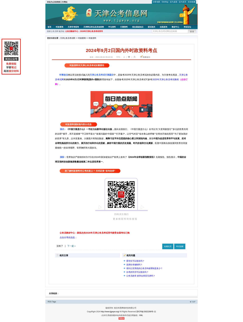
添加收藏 (191, 2)
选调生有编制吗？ (134, 264)
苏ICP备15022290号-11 (146, 312)
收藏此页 (168, 246)
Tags (54, 302)
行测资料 (124, 27)
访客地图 (156, 2)
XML (141, 315)
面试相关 (151, 27)
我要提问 (146, 57)
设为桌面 (173, 2)
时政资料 (92, 38)
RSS (50, 302)
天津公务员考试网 (67, 38)
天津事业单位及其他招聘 (93, 27)
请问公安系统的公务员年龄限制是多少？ (144, 268)
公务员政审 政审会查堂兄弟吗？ (140, 276)
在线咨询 (163, 27)
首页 (49, 27)
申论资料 (112, 27)
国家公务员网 (52, 31)
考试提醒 (179, 246)
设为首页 (182, 2)
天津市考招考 (73, 27)
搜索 (192, 32)
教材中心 (175, 27)
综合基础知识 (137, 27)
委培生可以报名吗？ (135, 261)
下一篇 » (71, 246)
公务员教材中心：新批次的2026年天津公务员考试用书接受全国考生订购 (95, 233)
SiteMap (165, 2)
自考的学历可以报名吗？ (137, 272)
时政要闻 (59, 27)
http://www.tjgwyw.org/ (110, 312)
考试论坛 (187, 27)
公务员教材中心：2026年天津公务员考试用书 (84, 31)
